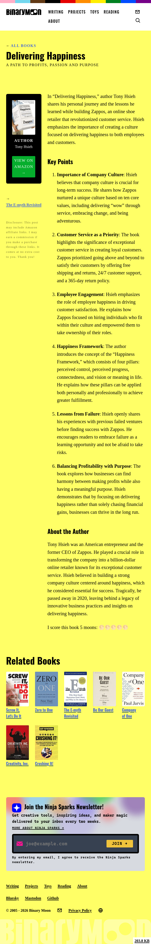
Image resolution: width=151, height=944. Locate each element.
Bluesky (12, 898)
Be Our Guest (103, 710)
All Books (23, 46)
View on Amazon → (23, 166)
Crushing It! (44, 763)
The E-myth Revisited (23, 205)
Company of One (129, 713)
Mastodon (33, 898)
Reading (111, 12)
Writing (56, 12)
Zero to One (44, 710)
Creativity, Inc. (17, 763)
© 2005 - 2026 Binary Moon (28, 910)
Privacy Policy (80, 910)
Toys (94, 12)
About (54, 21)
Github (53, 898)
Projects (77, 12)
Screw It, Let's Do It (13, 713)
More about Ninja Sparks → (38, 828)
